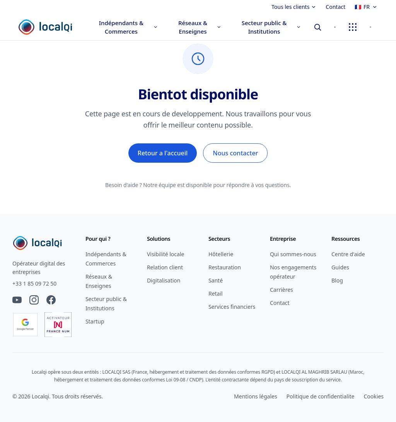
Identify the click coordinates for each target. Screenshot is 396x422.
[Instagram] (34, 300)
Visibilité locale (165, 254)
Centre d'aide (348, 254)
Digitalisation (164, 280)
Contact (335, 6)
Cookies (374, 396)
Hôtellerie (220, 254)
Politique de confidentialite (321, 396)
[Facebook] (51, 300)
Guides (340, 267)
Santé (215, 280)
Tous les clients (293, 6)
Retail (215, 293)
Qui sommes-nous (293, 254)
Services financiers (231, 306)
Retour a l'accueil (163, 153)
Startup (94, 321)
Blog (337, 280)
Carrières (281, 289)
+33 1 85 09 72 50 (34, 283)
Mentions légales (255, 396)
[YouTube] (17, 300)
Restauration (224, 267)
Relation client (165, 267)
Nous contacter (235, 153)
